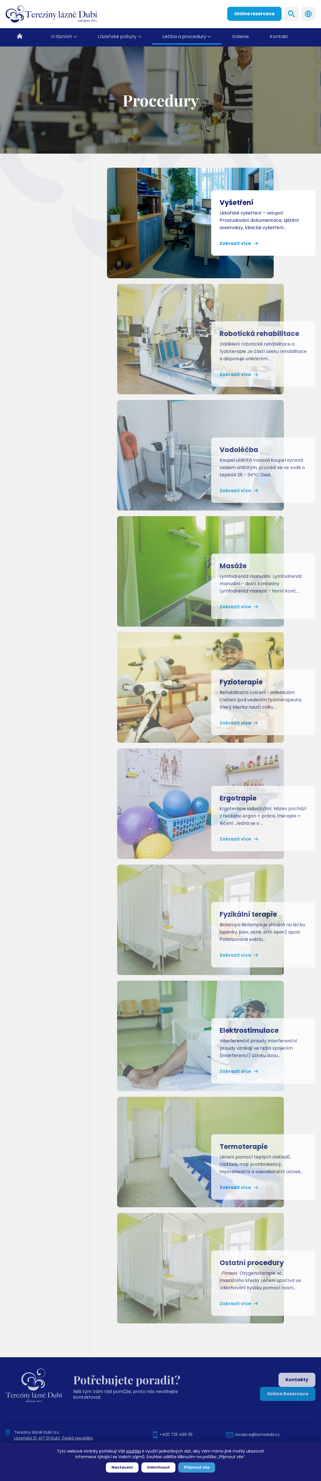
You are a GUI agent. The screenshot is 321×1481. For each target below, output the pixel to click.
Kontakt (279, 37)
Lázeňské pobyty (118, 37)
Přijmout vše (196, 1467)
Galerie (240, 37)
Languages (308, 14)
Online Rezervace (287, 1394)
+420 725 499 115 (176, 1434)
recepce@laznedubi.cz (257, 1434)
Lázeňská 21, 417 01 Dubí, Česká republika (53, 1438)
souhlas (133, 1451)
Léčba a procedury (185, 37)
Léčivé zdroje (26, 194)
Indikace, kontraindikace (41, 180)
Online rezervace (254, 13)
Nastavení (122, 1467)
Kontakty (297, 1379)
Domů (23, 37)
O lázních (62, 37)
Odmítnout (158, 1467)
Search (291, 14)
